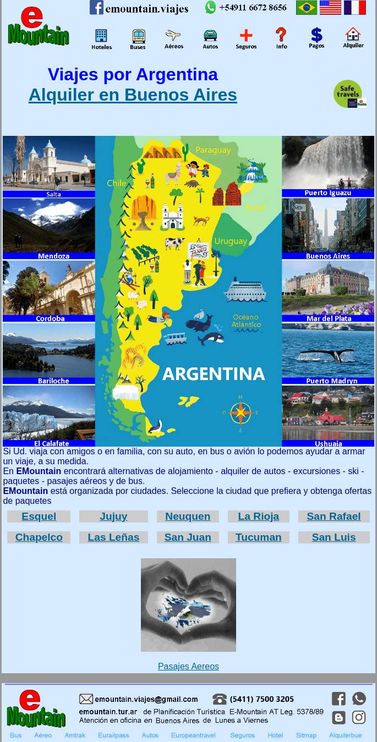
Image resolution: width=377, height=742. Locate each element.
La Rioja (259, 516)
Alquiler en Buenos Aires (133, 95)
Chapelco (39, 537)
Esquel (38, 516)
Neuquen (187, 516)
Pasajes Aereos (188, 615)
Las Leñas (113, 537)
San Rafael (334, 516)
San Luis (334, 537)
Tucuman (259, 537)
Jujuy (113, 516)
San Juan (188, 537)
